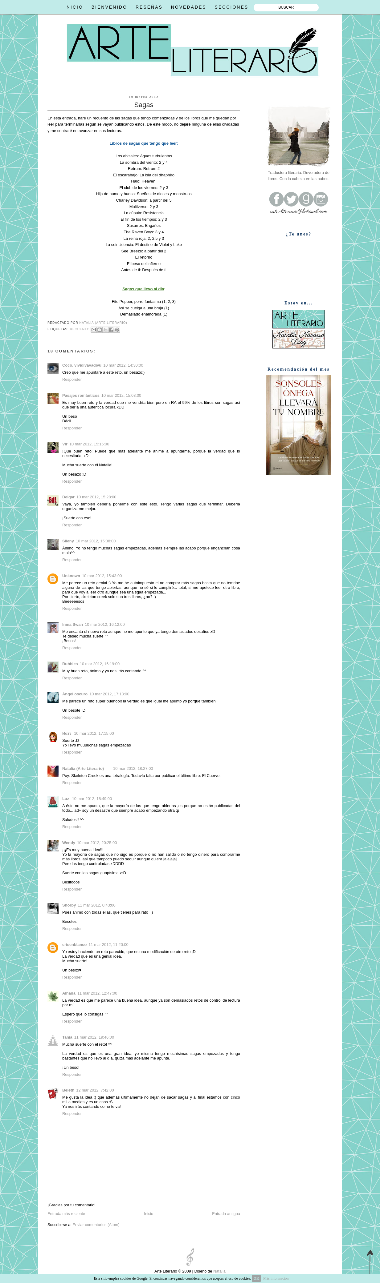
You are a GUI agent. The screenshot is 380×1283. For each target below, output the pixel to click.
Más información (275, 1278)
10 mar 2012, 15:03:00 (121, 395)
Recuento (80, 329)
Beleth (68, 1090)
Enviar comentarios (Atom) (95, 1224)
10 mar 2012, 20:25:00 (97, 842)
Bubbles (70, 664)
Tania (67, 1037)
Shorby (69, 905)
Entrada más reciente (66, 1213)
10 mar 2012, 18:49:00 (92, 798)
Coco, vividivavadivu (81, 365)
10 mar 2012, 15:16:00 (89, 444)
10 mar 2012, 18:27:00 (133, 768)
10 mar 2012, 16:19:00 (100, 664)
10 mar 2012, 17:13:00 (109, 694)
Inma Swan (72, 624)
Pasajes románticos (81, 395)
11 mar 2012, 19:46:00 (94, 1037)
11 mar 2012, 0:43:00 (96, 905)
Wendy (68, 842)
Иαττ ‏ (67, 733)
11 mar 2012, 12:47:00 (97, 993)
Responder (72, 379)
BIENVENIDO (109, 7)
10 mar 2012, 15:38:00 (96, 541)
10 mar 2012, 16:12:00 (105, 624)
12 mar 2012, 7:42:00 (95, 1090)
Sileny (68, 541)
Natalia (219, 1271)
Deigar (68, 497)
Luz (66, 798)
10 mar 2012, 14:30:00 (123, 365)
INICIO (73, 7)
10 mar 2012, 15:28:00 (96, 497)
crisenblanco (74, 944)
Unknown (71, 575)
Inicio (148, 1213)
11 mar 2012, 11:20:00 (108, 944)
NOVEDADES (188, 7)
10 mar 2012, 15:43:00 (102, 575)
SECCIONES (231, 7)
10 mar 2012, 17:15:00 (94, 733)
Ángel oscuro (75, 694)
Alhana (69, 993)
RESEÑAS (149, 7)
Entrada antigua (226, 1213)
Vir (64, 444)
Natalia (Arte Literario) (83, 768)
